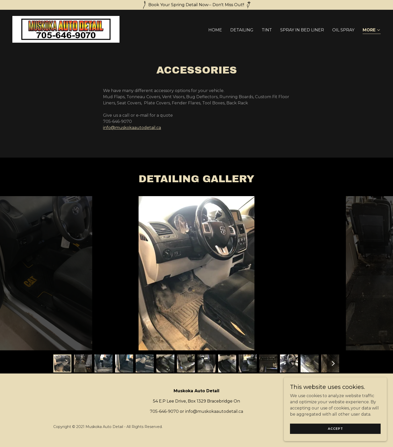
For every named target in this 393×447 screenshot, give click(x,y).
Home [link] (215, 30)
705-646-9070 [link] (164, 411)
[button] (372, 30)
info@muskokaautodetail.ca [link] (214, 411)
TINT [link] (267, 30)
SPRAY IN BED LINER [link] (302, 30)
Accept (335, 429)
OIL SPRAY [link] (343, 30)
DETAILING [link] (241, 30)
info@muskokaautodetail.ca (132, 127)
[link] (65, 28)
